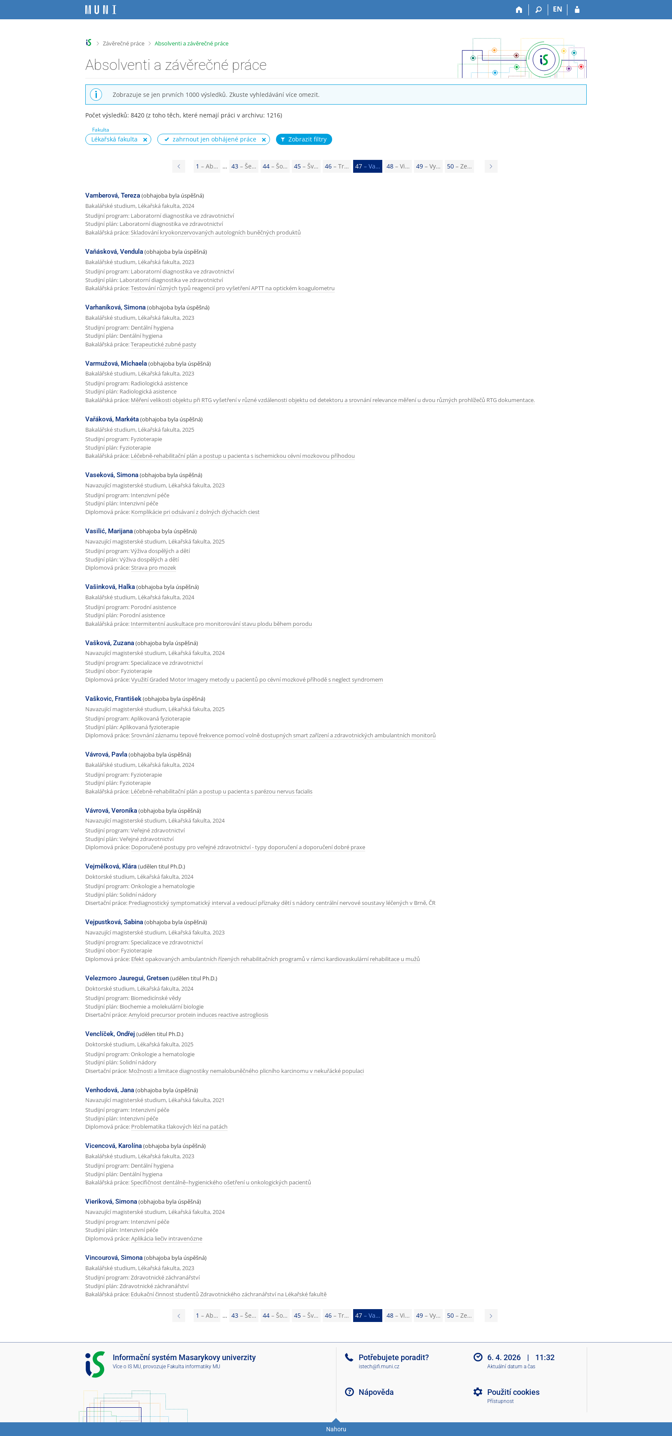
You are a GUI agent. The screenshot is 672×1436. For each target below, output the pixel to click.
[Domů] (519, 9)
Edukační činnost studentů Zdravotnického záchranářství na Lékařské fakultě (229, 1294)
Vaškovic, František (113, 699)
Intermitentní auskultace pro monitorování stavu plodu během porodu (221, 624)
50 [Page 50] (459, 166)
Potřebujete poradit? (394, 1357)
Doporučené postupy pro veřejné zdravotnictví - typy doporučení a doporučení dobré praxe (248, 847)
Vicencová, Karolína (113, 1146)
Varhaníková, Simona (115, 307)
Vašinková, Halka (110, 587)
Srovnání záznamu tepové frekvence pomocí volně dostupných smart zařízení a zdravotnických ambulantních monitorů (283, 735)
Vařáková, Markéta (112, 419)
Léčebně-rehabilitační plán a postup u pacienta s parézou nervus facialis (221, 791)
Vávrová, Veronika (111, 810)
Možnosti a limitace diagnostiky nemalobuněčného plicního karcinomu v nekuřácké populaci (246, 1071)
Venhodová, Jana (109, 1090)
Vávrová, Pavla (106, 754)
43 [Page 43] (243, 166)
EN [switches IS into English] (557, 9)
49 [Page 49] (428, 166)
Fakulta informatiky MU (193, 1367)
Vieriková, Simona (111, 1201)
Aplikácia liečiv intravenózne (166, 1238)
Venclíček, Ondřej (110, 1034)
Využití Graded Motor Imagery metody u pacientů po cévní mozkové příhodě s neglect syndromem (257, 679)
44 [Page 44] (275, 166)
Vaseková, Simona (111, 475)
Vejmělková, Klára (111, 866)
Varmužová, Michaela (116, 363)
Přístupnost (500, 1401)
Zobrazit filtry (303, 139)
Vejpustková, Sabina (114, 922)
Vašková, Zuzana (109, 643)
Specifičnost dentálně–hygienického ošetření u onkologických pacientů (221, 1182)
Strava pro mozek (153, 567)
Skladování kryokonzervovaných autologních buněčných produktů (216, 232)
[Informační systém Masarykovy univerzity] (100, 9)
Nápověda (376, 1392)
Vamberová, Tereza (112, 195)
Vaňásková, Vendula (114, 251)
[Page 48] (491, 166)
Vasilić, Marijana (109, 531)
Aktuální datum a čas (511, 1367)
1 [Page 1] (207, 166)
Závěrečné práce (123, 43)
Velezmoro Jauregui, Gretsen (127, 978)
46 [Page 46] (337, 166)
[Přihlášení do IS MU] (577, 9)
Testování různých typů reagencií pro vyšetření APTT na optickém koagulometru (233, 288)
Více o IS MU (127, 1367)
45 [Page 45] (306, 166)
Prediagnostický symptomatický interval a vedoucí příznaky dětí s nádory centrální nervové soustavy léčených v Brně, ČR (282, 903)
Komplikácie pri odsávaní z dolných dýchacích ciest (195, 512)
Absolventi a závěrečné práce (191, 43)
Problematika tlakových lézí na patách (179, 1126)
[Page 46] (178, 166)
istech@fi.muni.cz (379, 1367)
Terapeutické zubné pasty (163, 344)
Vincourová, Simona (114, 1258)
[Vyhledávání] (538, 9)
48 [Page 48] (398, 166)
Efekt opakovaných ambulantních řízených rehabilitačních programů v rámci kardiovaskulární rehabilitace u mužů (275, 959)
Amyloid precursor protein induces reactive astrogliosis (198, 1014)
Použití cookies (513, 1392)
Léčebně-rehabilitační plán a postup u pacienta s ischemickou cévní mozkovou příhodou (243, 456)
